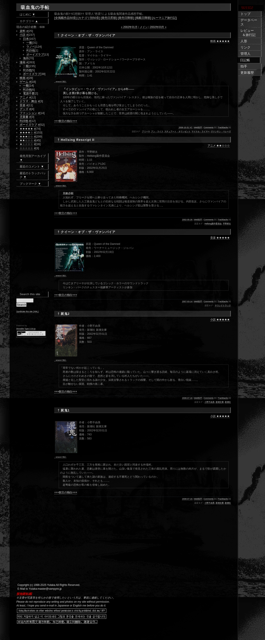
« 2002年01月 (129, 27)
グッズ (24, 109)
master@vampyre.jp (50, 588)
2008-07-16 (187, 398)
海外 (26, 58)
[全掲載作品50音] (65, 17)
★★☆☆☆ (223, 145)
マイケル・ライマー (201, 131)
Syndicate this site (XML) (27, 311)
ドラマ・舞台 (28, 101)
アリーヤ (146, 131)
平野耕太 (227, 224)
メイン (144, 27)
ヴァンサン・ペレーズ (221, 131)
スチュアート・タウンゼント (177, 131)
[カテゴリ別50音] (88, 17)
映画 (213, 41)
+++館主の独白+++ (65, 121)
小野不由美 (209, 402)
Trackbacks (223, 127)
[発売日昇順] (109, 17)
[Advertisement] (107, 633)
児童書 (24, 117)
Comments (209, 127)
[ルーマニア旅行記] (164, 17)
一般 (29, 42)
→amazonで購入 (60, 82)
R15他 (30, 50)
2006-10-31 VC (185, 127)
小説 (213, 319)
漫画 (22, 62)
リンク (245, 47)
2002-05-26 (187, 219)
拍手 (243, 66)
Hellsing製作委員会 (213, 224)
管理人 (245, 53)
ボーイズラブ (35, 54)
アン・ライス (157, 131)
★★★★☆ (26, 132)
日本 (26, 38)
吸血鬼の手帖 (35, 7)
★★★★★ (223, 41)
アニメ (212, 145)
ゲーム (24, 81)
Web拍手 (198, 127)
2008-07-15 (187, 499)
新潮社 (228, 402)
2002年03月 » (158, 27)
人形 (243, 41)
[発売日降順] (126, 17)
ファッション (28, 113)
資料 (22, 31)
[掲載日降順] (143, 17)
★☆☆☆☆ (26, 144)
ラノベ (30, 46)
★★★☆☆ (26, 136)
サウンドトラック (223, 305)
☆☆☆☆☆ (26, 148)
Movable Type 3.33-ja (25, 329)
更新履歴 (247, 72)
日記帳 (245, 60)
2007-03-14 (187, 301)
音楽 (213, 237)
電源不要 (29, 93)
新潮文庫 (220, 402)
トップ (245, 14)
